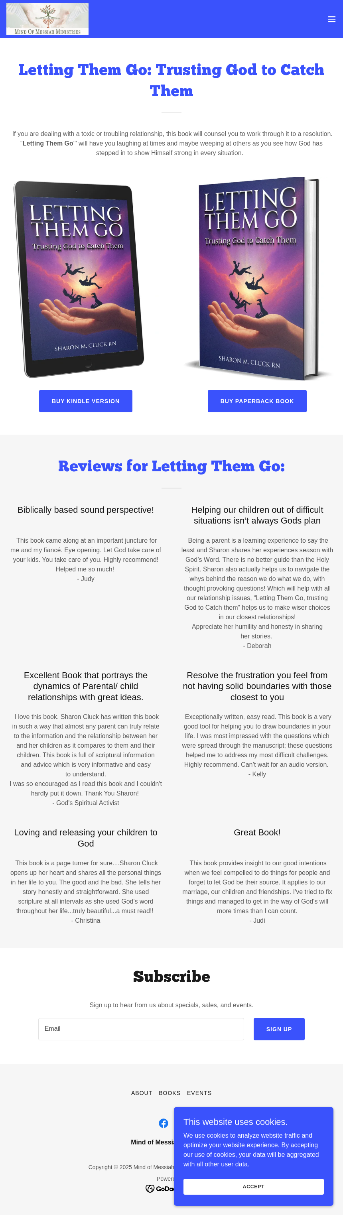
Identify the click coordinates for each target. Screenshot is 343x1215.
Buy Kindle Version (86, 401)
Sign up (279, 1029)
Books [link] (170, 1093)
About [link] (141, 1093)
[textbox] (141, 1029)
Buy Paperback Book (257, 401)
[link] (47, 19)
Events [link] (199, 1093)
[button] (332, 19)
